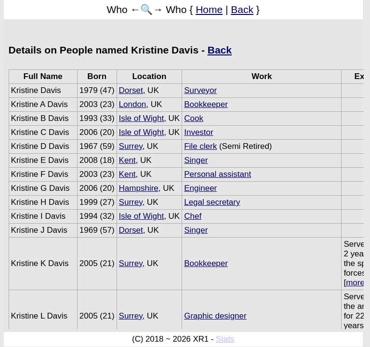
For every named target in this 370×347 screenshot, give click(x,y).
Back (242, 9)
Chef (192, 216)
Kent (127, 160)
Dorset (131, 90)
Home (209, 9)
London (132, 104)
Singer (196, 160)
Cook (193, 118)
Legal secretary (212, 202)
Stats (225, 339)
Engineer (200, 188)
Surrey (131, 146)
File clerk (200, 146)
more (355, 282)
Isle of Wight (141, 118)
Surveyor (200, 90)
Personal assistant (217, 174)
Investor (198, 132)
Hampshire (139, 188)
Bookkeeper (206, 104)
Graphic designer (215, 315)
